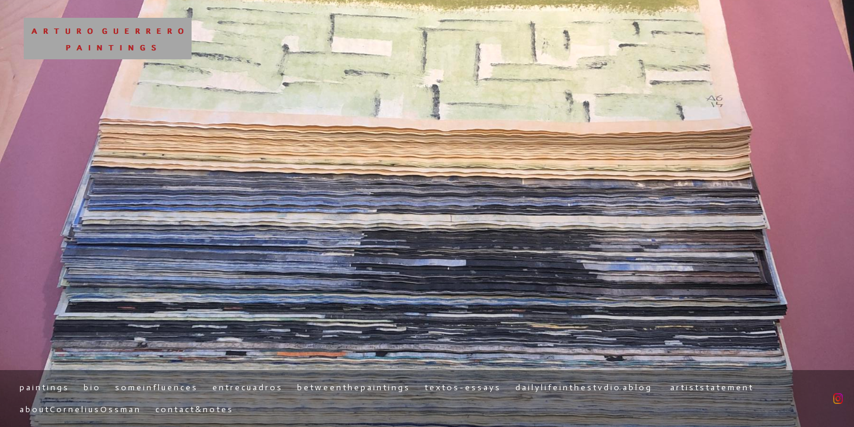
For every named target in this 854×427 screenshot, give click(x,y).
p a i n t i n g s (44, 388)
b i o (91, 388)
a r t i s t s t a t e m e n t (711, 388)
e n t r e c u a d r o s (246, 388)
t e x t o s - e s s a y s (462, 388)
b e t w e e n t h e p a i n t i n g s (353, 388)
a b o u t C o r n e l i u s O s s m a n (79, 409)
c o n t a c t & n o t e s (193, 409)
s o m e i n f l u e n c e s (155, 388)
